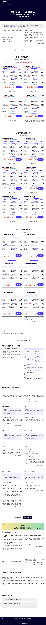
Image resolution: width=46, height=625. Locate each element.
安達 (9, 41)
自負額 (28, 75)
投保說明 (20, 89)
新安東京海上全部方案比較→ (34, 192)
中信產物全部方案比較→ (34, 288)
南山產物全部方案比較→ (12, 91)
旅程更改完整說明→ (18, 455)
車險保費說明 (29, 618)
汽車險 (16, 618)
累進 (15, 72)
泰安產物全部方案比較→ (12, 288)
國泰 (14, 35)
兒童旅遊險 (12, 333)
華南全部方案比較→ (34, 321)
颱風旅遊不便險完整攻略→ (39, 546)
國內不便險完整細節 (18, 517)
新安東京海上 (18, 35)
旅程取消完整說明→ (40, 465)
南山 (11, 41)
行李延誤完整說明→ (40, 423)
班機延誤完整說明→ (18, 425)
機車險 (20, 618)
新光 (12, 39)
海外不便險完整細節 (27, 517)
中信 (10, 39)
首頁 (2, 4)
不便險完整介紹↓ (41, 43)
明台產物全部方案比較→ (12, 192)
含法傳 (16, 78)
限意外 (38, 307)
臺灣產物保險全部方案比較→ (12, 221)
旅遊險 (6, 4)
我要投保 (40, 87)
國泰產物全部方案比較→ (12, 163)
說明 (27, 176)
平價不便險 (25, 49)
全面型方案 (13, 49)
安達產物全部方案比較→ (12, 120)
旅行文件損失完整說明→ (39, 490)
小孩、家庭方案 (32, 49)
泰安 (9, 37)
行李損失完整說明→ (18, 506)
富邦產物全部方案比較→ (34, 91)
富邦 (12, 35)
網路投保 (18, 87)
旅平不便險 (23, 618)
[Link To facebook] (44, 618)
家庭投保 (22, 333)
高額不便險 (19, 49)
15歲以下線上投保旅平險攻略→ (38, 564)
